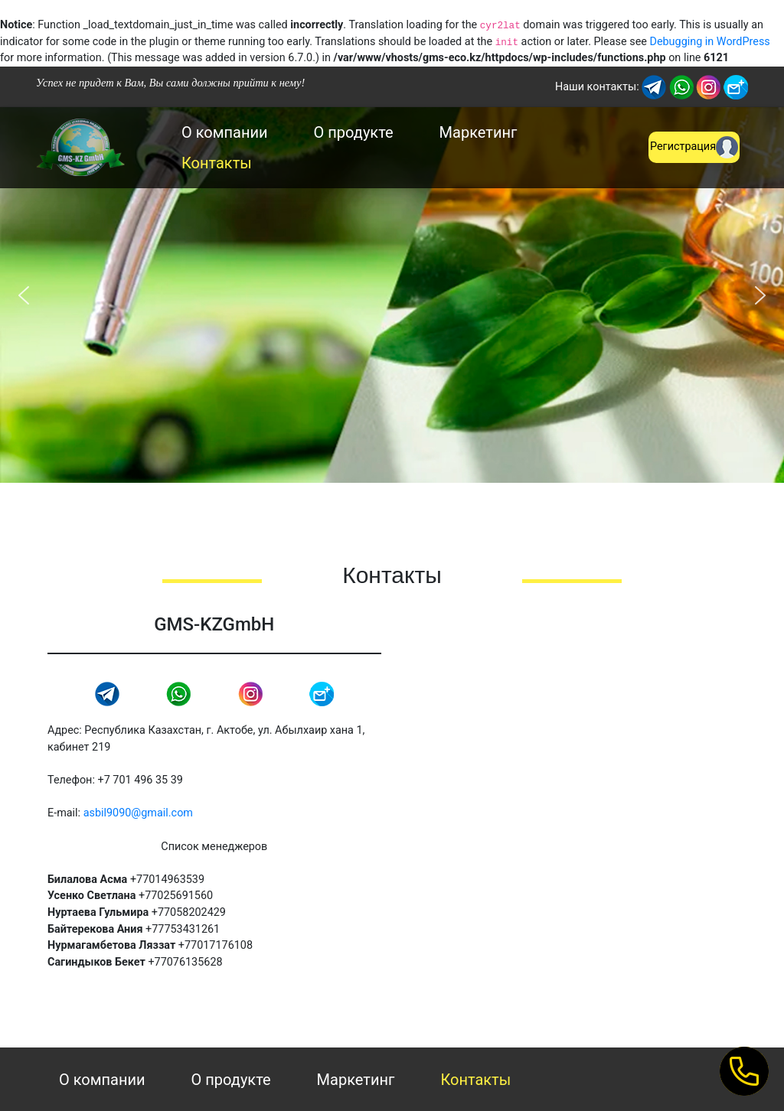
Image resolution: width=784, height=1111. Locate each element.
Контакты (216, 163)
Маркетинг (478, 132)
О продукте (354, 132)
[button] (23, 295)
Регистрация (694, 147)
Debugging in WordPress (709, 41)
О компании (224, 132)
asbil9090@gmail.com (138, 812)
